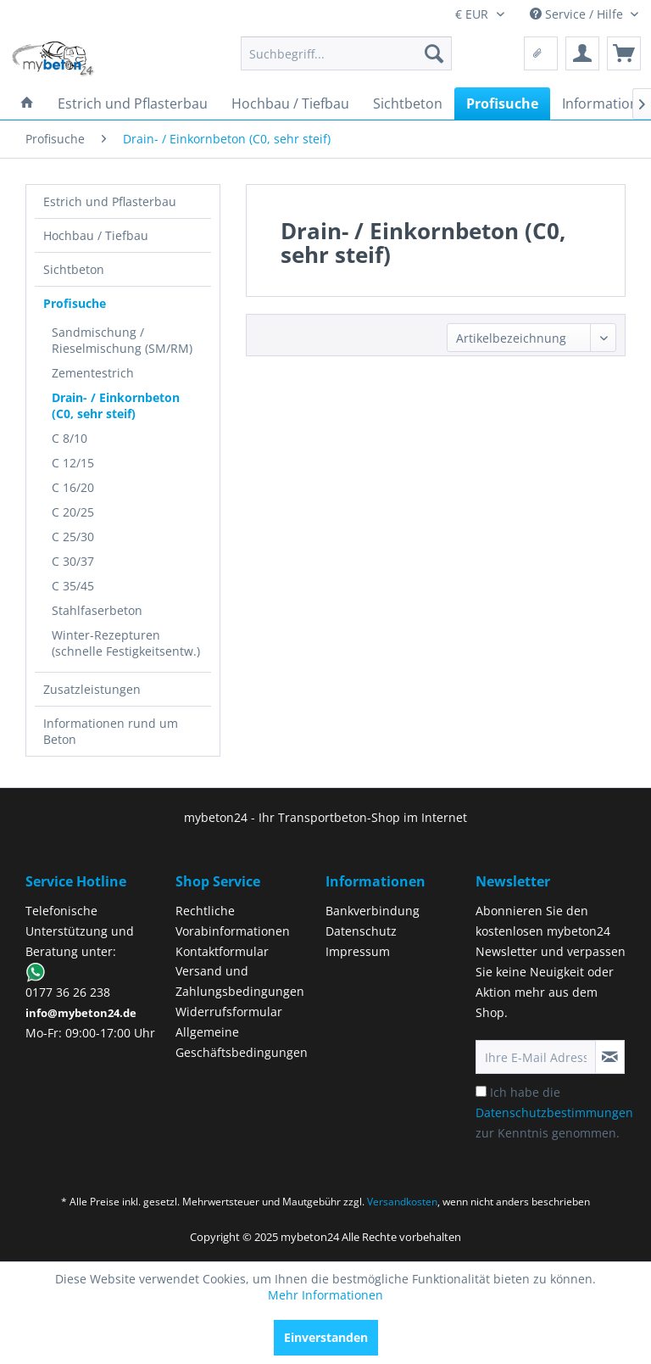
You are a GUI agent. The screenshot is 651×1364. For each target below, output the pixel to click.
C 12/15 (73, 463)
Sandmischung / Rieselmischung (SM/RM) (122, 340)
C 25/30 (73, 536)
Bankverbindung (373, 911)
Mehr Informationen (325, 1295)
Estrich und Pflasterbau (109, 201)
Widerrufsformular (228, 1011)
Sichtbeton (73, 269)
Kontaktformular (222, 951)
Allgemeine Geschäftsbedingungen (241, 1042)
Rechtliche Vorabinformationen (232, 921)
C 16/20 (73, 487)
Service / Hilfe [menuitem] (578, 14)
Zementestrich (93, 373)
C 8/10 (69, 438)
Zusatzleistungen (92, 689)
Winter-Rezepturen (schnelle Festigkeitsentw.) (126, 643)
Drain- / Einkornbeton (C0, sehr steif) (116, 405)
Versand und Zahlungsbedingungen (239, 981)
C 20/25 (73, 512)
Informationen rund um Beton (110, 731)
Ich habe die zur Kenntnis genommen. (554, 1112)
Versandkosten (402, 1201)
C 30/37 (73, 561)
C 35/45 (73, 586)
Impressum (358, 951)
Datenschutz (361, 931)
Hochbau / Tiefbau (95, 235)
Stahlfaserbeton (97, 610)
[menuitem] (347, 53)
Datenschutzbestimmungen (554, 1112)
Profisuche (74, 303)
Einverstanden (326, 1337)
